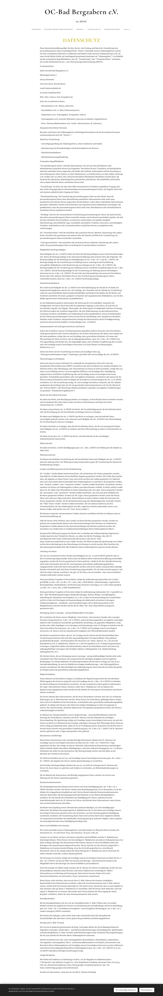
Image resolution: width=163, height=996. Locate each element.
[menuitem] (42, 29)
